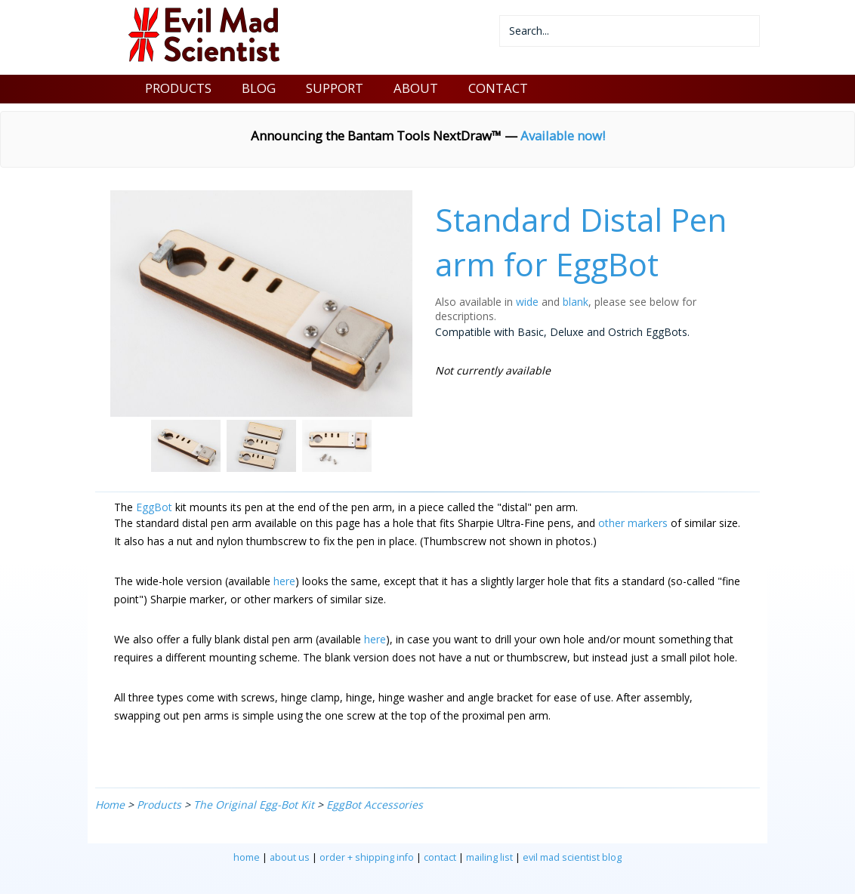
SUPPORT (334, 88)
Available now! (562, 135)
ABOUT (416, 88)
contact (440, 857)
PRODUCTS (178, 88)
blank (575, 301)
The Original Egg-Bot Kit (253, 804)
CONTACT (498, 88)
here (284, 581)
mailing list (489, 857)
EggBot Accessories (374, 804)
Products (159, 804)
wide (527, 301)
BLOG (259, 88)
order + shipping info (366, 857)
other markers (633, 523)
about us (290, 857)
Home (110, 804)
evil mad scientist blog (572, 857)
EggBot (154, 507)
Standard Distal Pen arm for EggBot (581, 241)
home (246, 857)
